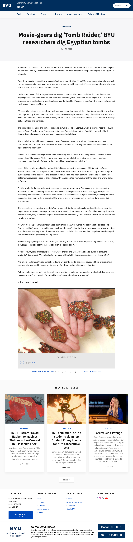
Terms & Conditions (92, 372)
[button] (129, 526)
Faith (19, 14)
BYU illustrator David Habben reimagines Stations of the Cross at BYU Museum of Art (25, 438)
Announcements (74, 14)
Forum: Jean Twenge (108, 433)
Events (58, 14)
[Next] (34, 362)
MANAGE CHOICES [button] (111, 527)
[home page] (7, 5)
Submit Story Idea (20, 515)
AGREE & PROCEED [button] (111, 535)
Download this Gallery (43, 372)
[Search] (122, 5)
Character (45, 14)
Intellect (31, 14)
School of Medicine (96, 14)
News (20, 7)
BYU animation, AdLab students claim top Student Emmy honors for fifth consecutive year (66, 440)
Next (66, 480)
